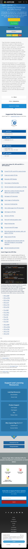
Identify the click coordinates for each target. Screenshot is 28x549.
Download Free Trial (14, 19)
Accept (14, 541)
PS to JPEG (6, 312)
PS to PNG (6, 314)
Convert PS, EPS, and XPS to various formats (15, 171)
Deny (20, 544)
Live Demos (13, 527)
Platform (14, 101)
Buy (20, 35)
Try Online (14, 23)
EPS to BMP (6, 295)
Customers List (14, 425)
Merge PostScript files (10, 223)
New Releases (14, 521)
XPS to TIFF (6, 331)
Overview (14, 31)
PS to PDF (6, 321)
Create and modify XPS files (11, 175)
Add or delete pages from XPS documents (14, 207)
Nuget (9, 35)
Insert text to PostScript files (11, 203)
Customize (8, 544)
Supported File (14, 106)
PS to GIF (6, 316)
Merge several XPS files (10, 236)
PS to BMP (6, 310)
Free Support (14, 407)
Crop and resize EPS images (11, 227)
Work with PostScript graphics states (13, 219)
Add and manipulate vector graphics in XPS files (16, 186)
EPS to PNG (6, 300)
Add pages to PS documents (11, 196)
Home (13, 517)
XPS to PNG (6, 329)
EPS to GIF (6, 302)
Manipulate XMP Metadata (11, 178)
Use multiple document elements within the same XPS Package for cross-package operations (14, 242)
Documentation (5, 357)
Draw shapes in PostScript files (12, 182)
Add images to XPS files (10, 211)
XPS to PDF (6, 333)
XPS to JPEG (7, 326)
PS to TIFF (6, 319)
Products (4, 5)
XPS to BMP (6, 324)
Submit (13, 501)
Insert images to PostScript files (12, 199)
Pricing (15, 35)
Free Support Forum (14, 365)
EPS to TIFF (6, 304)
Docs (14, 525)
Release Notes (14, 414)
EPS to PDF (6, 306)
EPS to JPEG (7, 297)
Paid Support (14, 409)
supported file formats (15, 116)
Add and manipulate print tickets (12, 247)
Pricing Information (14, 446)
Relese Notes (5, 371)
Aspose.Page (9, 5)
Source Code (14, 396)
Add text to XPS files (9, 215)
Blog (14, 412)
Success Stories (14, 427)
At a (14, 97)
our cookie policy (9, 539)
